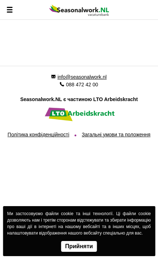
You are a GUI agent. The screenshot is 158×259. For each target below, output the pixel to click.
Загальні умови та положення (116, 134)
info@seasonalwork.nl (81, 77)
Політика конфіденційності (38, 134)
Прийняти (79, 246)
